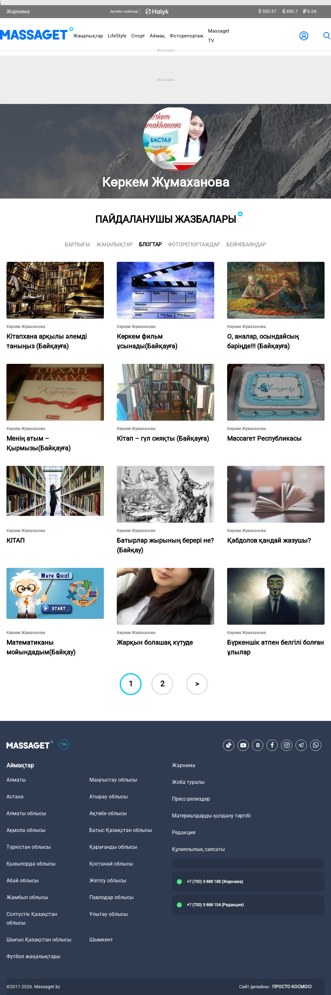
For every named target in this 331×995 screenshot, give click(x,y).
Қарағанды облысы (113, 847)
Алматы (16, 780)
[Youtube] (243, 745)
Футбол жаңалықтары (33, 956)
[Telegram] (301, 745)
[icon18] (64, 745)
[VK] (258, 745)
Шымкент (101, 940)
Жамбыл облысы (27, 897)
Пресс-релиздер (191, 799)
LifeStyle (117, 36)
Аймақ (157, 36)
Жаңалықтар (88, 36)
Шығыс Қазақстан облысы (38, 940)
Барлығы (77, 244)
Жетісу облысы (107, 880)
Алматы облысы (26, 813)
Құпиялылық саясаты (198, 849)
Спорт (138, 36)
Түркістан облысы (28, 847)
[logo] (36, 36)
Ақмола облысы (25, 830)
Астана (15, 797)
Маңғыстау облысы (113, 780)
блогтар (150, 244)
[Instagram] (287, 745)
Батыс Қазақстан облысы (120, 830)
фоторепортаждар (194, 244)
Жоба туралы (188, 782)
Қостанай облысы (111, 864)
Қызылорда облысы (30, 864)
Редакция (184, 832)
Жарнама (18, 11)
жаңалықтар (114, 244)
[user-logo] (304, 36)
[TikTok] (229, 745)
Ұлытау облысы (108, 914)
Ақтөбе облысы (108, 813)
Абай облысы (22, 880)
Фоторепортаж (186, 36)
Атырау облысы (108, 797)
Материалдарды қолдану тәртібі (211, 816)
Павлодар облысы (111, 897)
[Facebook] (272, 745)
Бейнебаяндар (246, 244)
